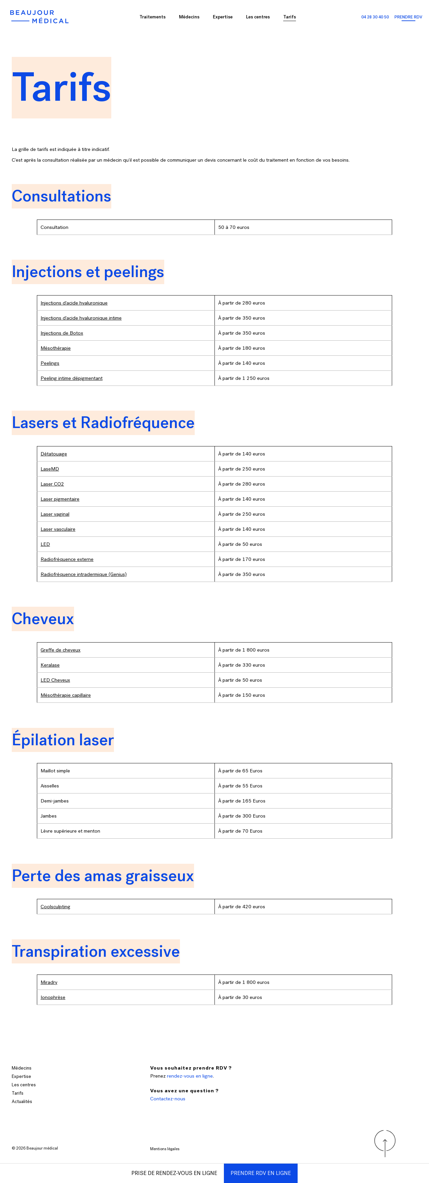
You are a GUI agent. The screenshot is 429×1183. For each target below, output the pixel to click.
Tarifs (289, 17)
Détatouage (54, 453)
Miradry (49, 982)
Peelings (50, 363)
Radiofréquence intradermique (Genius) (84, 574)
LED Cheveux (55, 680)
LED (45, 544)
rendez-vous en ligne (190, 1076)
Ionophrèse (53, 997)
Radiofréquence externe (67, 559)
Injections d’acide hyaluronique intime (81, 318)
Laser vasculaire (58, 529)
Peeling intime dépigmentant (72, 378)
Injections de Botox (62, 333)
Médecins (189, 17)
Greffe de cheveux (60, 650)
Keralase (50, 665)
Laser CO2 (52, 484)
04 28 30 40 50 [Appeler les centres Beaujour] (375, 17)
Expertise (223, 17)
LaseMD (50, 469)
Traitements (152, 17)
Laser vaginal (55, 514)
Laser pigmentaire (60, 499)
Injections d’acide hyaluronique (74, 303)
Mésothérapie (56, 348)
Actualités (22, 1101)
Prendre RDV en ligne (261, 1173)
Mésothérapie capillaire (66, 695)
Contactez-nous (167, 1098)
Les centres (258, 17)
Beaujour (34, 1148)
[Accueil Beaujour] (40, 17)
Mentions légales (164, 1149)
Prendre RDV (408, 17)
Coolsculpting (55, 906)
